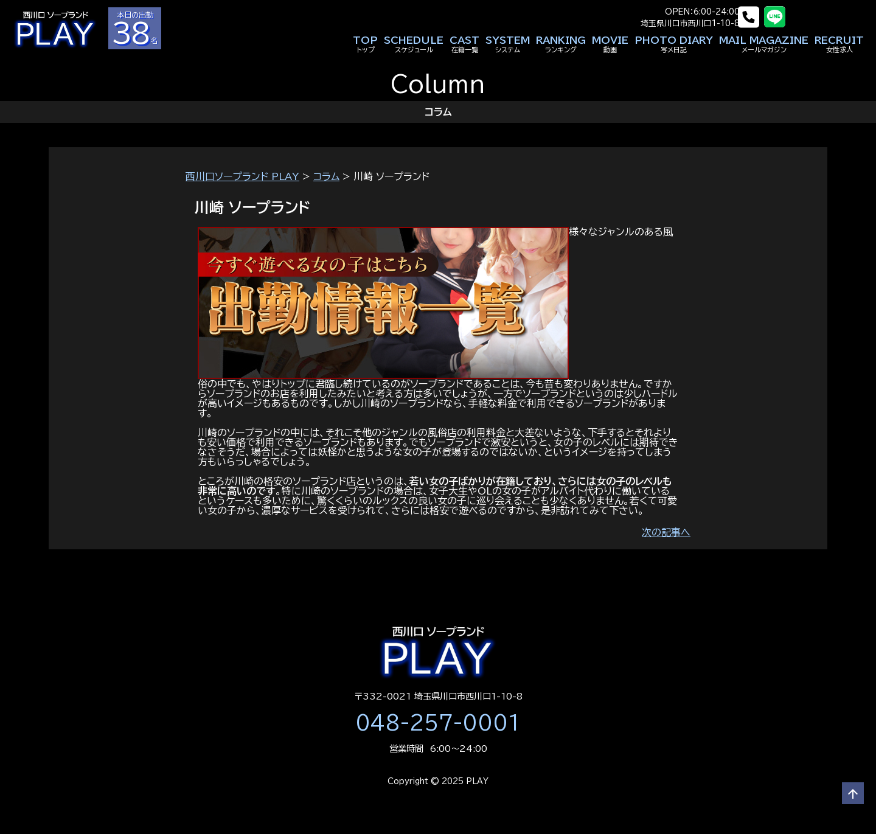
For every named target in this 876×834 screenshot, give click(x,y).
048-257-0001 (438, 722)
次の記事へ (666, 532)
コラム (326, 176)
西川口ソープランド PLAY (242, 176)
